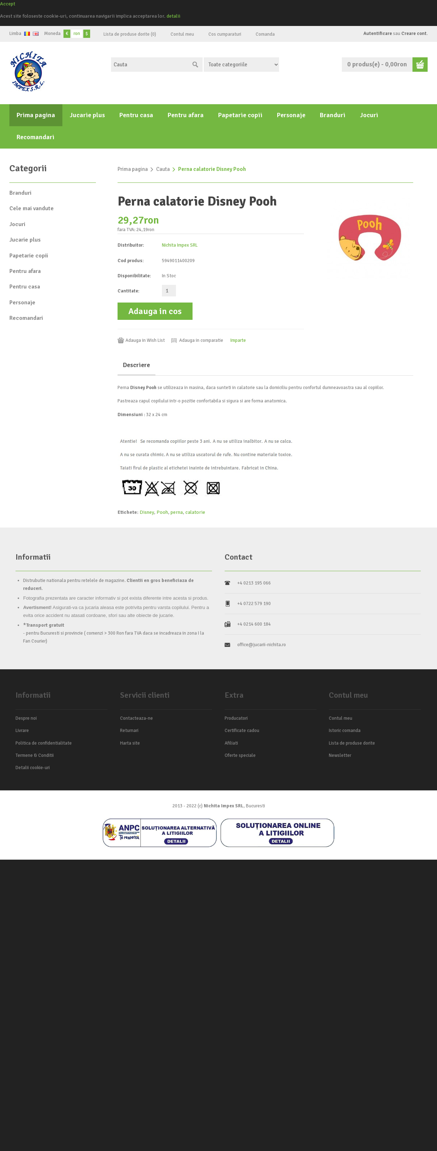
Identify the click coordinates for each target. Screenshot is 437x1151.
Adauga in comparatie (201, 340)
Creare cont (414, 33)
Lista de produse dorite (352, 743)
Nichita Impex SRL (180, 245)
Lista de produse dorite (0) (129, 34)
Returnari (129, 730)
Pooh (162, 512)
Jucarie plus (87, 115)
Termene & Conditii (35, 755)
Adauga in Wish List (145, 340)
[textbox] (149, 64)
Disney (147, 512)
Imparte (238, 340)
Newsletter (340, 755)
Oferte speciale (240, 755)
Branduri (332, 115)
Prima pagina (36, 115)
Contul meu (182, 34)
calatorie (195, 512)
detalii (173, 16)
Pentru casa (136, 115)
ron (77, 33)
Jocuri (369, 115)
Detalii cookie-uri (33, 768)
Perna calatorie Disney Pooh (212, 169)
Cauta (163, 169)
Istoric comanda (345, 730)
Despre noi (26, 718)
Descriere (136, 365)
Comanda (265, 34)
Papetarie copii (240, 115)
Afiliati (231, 743)
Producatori (236, 718)
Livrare (22, 730)
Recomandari (35, 137)
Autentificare (377, 33)
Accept (7, 4)
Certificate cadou (242, 730)
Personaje (291, 115)
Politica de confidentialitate (44, 743)
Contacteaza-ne (136, 718)
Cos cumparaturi (224, 34)
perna (177, 512)
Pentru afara (186, 115)
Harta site (130, 743)
